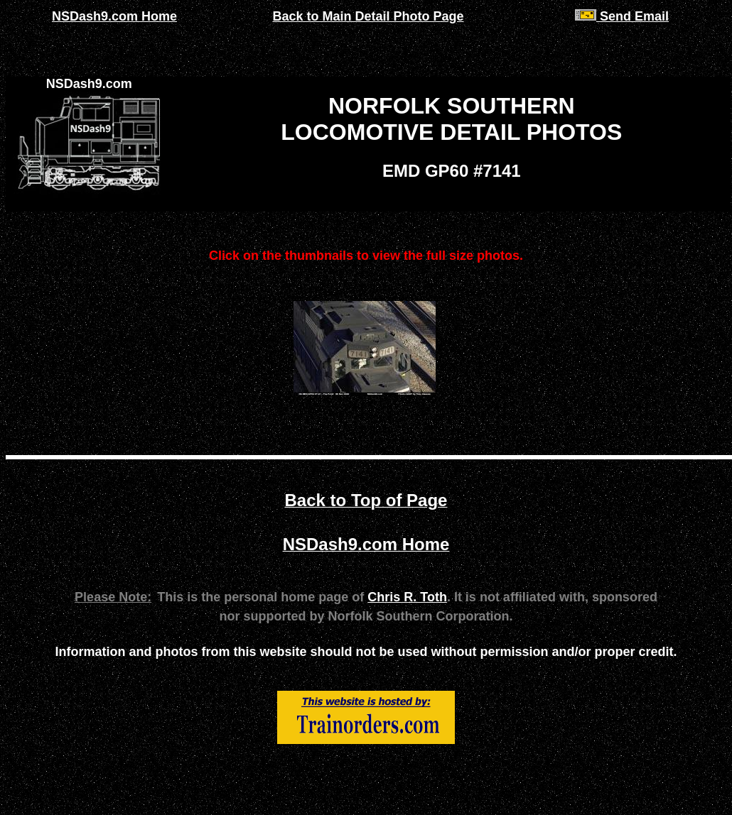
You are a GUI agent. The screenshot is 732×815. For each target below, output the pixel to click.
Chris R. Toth (407, 597)
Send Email (622, 16)
